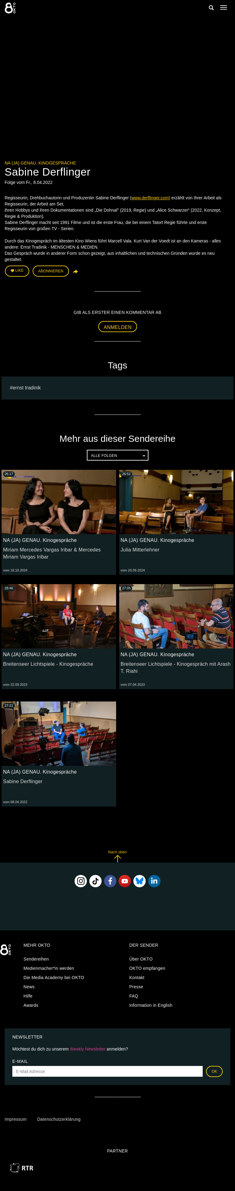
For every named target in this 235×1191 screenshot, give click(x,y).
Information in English (150, 1005)
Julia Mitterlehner (140, 549)
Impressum (15, 1119)
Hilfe (27, 996)
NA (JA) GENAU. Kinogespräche (40, 163)
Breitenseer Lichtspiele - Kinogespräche (48, 664)
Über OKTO (141, 959)
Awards (30, 1005)
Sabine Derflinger (23, 781)
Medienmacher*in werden (48, 968)
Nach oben (117, 856)
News (28, 986)
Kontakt (136, 977)
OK (214, 1071)
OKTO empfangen (147, 968)
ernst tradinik (27, 387)
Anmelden (118, 327)
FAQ (133, 996)
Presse (136, 986)
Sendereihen (36, 959)
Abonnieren (50, 271)
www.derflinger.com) (151, 197)
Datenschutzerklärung (58, 1119)
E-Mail (20, 1061)
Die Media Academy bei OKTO (53, 977)
